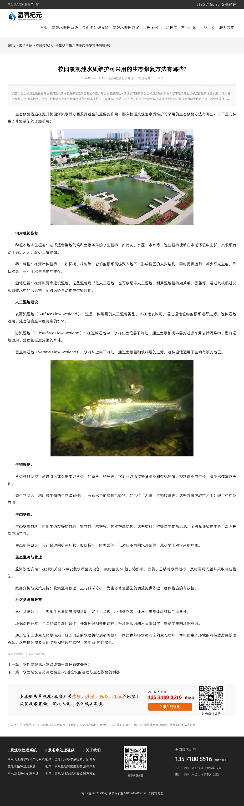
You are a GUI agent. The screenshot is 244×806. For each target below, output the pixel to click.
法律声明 (89, 766)
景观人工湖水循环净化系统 (26, 759)
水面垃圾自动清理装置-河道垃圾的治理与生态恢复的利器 (71, 672)
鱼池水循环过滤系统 (22, 766)
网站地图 (157, 793)
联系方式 (226, 27)
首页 (44, 27)
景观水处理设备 (95, 27)
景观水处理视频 (61, 750)
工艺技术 (169, 27)
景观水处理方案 (125, 27)
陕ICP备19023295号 (94, 793)
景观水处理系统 (64, 27)
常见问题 (188, 27)
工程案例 (150, 27)
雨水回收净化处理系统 (23, 773)
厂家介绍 (207, 27)
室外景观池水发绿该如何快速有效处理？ (57, 664)
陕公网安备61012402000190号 (129, 793)
